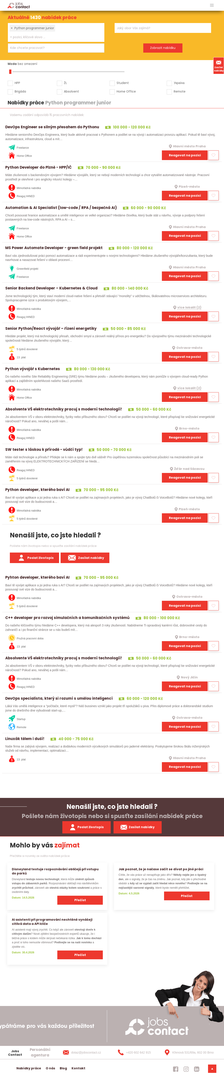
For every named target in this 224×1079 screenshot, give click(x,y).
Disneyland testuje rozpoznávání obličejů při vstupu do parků (55, 871)
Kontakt (78, 1068)
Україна (179, 83)
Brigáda (20, 91)
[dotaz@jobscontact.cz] (86, 1052)
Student (123, 83)
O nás (50, 1068)
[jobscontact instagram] (186, 1069)
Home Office (126, 91)
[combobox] (56, 32)
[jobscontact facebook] (175, 1069)
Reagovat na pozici (185, 155)
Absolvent (71, 91)
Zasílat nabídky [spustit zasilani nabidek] (138, 827)
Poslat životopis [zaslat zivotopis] (86, 827)
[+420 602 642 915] (137, 1052)
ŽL (65, 83)
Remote (180, 91)
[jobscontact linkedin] (196, 1069)
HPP (17, 83)
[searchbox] (53, 37)
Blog (63, 1068)
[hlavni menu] (212, 5)
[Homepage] (19, 5)
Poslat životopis (34, 558)
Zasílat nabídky (219, 65)
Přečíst (80, 900)
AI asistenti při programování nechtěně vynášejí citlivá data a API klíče (52, 921)
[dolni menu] (212, 1069)
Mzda (12, 64)
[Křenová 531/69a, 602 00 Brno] (187, 1052)
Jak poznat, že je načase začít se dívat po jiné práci (161, 869)
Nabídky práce (28, 1068)
